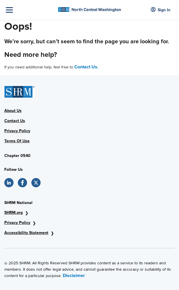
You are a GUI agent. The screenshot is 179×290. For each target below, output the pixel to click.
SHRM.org (13, 212)
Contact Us (14, 120)
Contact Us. (86, 67)
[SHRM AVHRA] (89, 8)
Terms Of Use (17, 141)
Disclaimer (74, 275)
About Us (13, 110)
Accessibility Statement (26, 232)
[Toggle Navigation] (30, 10)
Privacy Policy (17, 130)
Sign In (160, 10)
